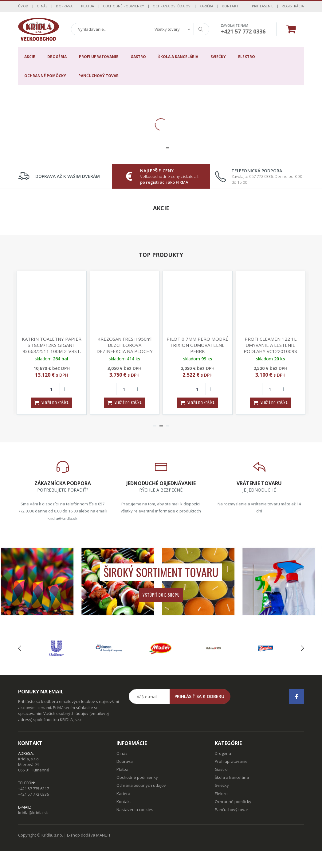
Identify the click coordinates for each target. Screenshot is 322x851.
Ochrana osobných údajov (141, 785)
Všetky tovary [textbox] (167, 29)
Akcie (29, 56)
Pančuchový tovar (98, 75)
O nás (42, 6)
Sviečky (218, 56)
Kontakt (230, 6)
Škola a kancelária (178, 56)
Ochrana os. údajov (172, 6)
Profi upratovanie (98, 56)
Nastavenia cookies (134, 809)
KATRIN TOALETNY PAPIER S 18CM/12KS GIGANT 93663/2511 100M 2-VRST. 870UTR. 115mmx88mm (51, 348)
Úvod (23, 6)
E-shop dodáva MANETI (88, 835)
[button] (154, 147)
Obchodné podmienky (123, 6)
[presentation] (19, 648)
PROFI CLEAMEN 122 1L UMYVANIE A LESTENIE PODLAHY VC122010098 (270, 345)
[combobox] (172, 29)
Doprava (64, 6)
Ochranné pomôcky (45, 75)
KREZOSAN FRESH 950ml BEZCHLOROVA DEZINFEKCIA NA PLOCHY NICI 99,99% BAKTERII (124, 348)
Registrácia (293, 6)
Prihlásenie (262, 6)
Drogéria (57, 56)
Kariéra (206, 6)
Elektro (246, 56)
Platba (87, 6)
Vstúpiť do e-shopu (161, 595)
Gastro (138, 56)
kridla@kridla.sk (33, 812)
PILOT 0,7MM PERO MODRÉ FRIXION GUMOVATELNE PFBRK (197, 345)
